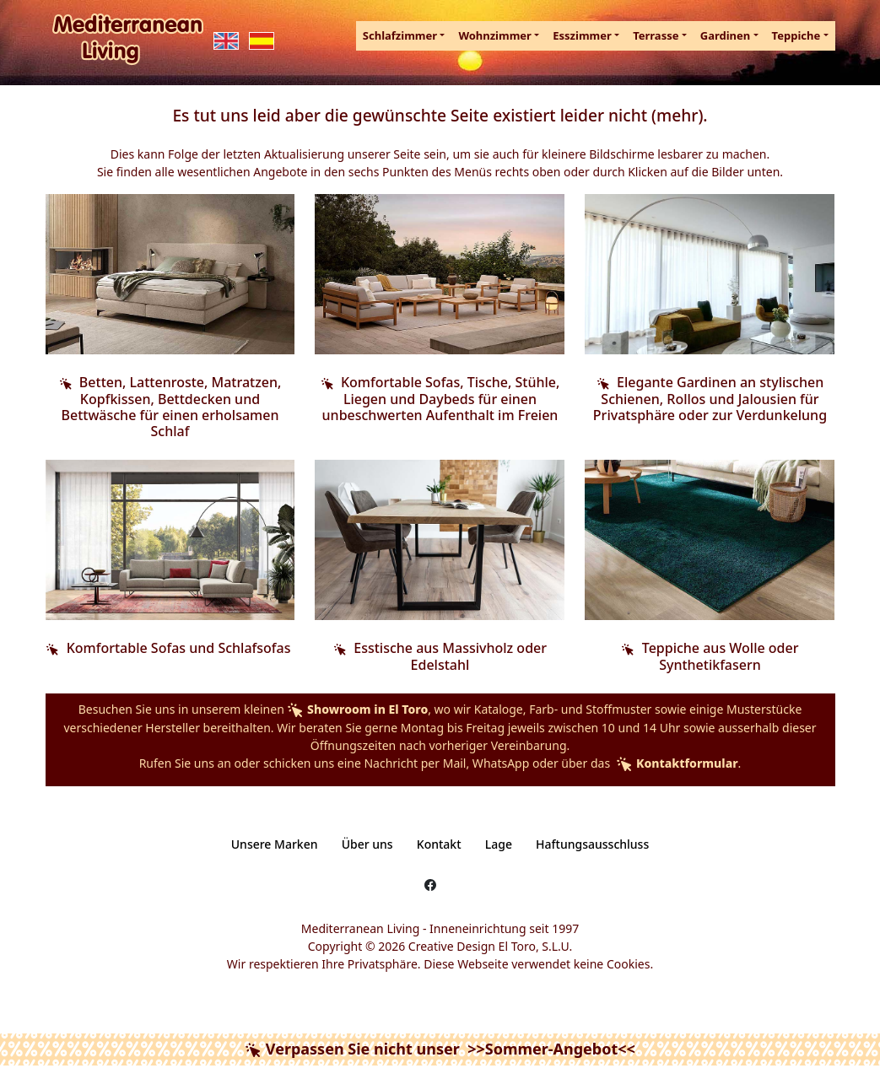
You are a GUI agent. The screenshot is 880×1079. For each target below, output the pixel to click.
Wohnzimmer (495, 35)
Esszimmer (582, 35)
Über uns (367, 844)
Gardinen (725, 35)
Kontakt (439, 844)
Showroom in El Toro (357, 709)
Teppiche (796, 35)
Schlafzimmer (400, 35)
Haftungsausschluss (592, 844)
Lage (498, 844)
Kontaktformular (675, 763)
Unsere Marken (274, 844)
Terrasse (655, 35)
